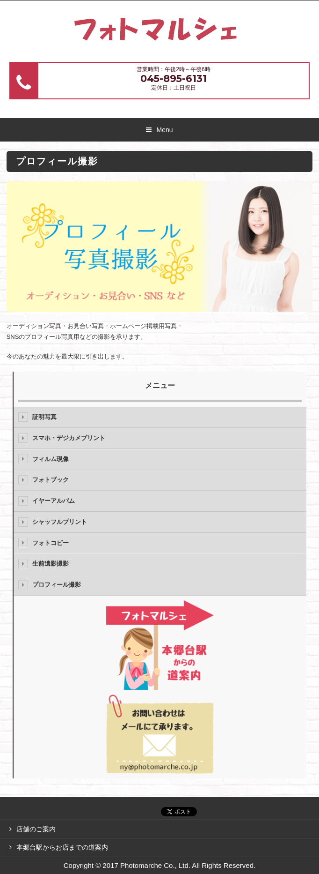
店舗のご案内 (36, 829)
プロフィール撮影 (56, 584)
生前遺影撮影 (50, 563)
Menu (164, 130)
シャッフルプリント (59, 521)
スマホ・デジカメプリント (68, 437)
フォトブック (50, 479)
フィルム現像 (50, 459)
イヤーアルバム (53, 500)
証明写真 (44, 416)
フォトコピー (50, 542)
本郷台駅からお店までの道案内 (62, 847)
